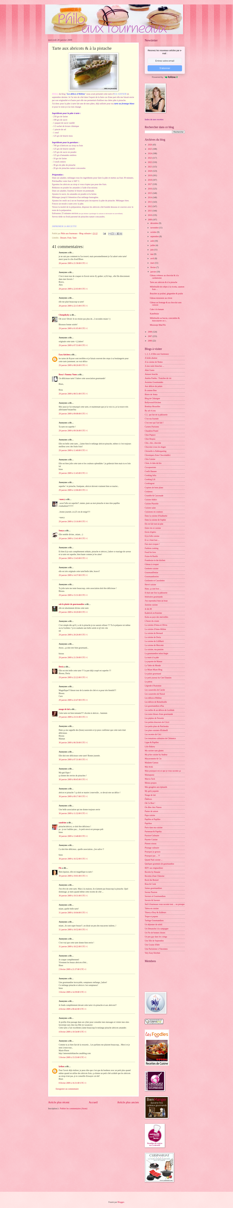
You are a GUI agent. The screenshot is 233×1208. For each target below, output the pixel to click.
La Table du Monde (153, 665)
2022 (150, 162)
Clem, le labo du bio (153, 463)
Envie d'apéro (150, 532)
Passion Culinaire (152, 835)
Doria (61, 667)
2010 (150, 215)
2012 (150, 206)
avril (152, 258)
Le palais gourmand (153, 674)
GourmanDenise (151, 572)
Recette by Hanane (152, 872)
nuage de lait (64, 709)
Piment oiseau (150, 843)
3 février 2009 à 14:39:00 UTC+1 (72, 992)
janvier (153, 272)
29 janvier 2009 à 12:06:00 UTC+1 (73, 490)
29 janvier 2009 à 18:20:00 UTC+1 (73, 612)
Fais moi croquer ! (152, 544)
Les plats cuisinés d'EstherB (156, 730)
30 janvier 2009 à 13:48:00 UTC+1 (73, 836)
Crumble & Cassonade (154, 496)
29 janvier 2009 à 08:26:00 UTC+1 (73, 365)
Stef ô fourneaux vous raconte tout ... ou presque (165, 904)
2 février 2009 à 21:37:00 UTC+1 (72, 969)
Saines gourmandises (153, 888)
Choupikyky (64, 315)
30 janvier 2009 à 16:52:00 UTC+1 (73, 859)
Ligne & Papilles (152, 742)
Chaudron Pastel (151, 431)
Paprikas (148, 823)
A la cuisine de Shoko (154, 362)
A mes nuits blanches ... (154, 366)
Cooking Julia (150, 475)
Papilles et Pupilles (152, 819)
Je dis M (148, 609)
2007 (150, 336)
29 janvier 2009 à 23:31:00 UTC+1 (73, 717)
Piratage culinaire (152, 848)
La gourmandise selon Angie (156, 653)
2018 (150, 180)
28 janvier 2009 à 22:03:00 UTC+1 (73, 289)
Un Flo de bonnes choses (155, 933)
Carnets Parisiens (152, 427)
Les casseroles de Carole (155, 690)
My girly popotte (152, 791)
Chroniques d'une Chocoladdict (157, 455)
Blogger (121, 1202)
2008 (150, 332)
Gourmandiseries (152, 576)
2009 (150, 220)
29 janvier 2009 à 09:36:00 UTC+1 (73, 430)
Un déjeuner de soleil (153, 924)
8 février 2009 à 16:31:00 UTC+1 (72, 1083)
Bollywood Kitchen (153, 402)
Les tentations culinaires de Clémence (160, 738)
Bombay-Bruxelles (152, 406)
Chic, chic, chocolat (153, 443)
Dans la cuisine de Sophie (155, 520)
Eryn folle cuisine (152, 536)
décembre (154, 223)
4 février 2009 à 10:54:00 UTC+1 (72, 1032)
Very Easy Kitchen (152, 953)
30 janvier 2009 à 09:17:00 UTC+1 (73, 796)
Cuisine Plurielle (151, 504)
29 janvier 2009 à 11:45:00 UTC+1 (73, 473)
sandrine (62, 822)
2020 (150, 171)
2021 (150, 167)
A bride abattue (151, 358)
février (153, 267)
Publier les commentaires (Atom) (73, 1108)
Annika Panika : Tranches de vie (158, 378)
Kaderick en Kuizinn (153, 613)
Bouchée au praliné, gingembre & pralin (166, 293)
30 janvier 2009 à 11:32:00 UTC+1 (73, 813)
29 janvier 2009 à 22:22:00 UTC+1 (73, 677)
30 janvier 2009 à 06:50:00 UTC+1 (73, 742)
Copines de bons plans (154, 487)
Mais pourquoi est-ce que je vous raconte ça (163, 771)
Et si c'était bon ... (152, 540)
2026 (150, 145)
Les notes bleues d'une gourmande (159, 714)
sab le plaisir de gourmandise (71, 604)
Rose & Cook (150, 884)
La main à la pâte (152, 657)
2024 (150, 153)
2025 (150, 149)
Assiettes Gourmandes (154, 382)
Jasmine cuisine (151, 605)
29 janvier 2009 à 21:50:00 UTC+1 (73, 657)
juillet (153, 245)
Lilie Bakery (150, 746)
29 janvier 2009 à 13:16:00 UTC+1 (73, 521)
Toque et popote (151, 916)
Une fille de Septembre (154, 941)
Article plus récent (58, 1102)
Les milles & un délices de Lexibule (159, 710)
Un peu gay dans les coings (156, 937)
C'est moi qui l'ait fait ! (154, 423)
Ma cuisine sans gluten (154, 750)
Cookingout (149, 483)
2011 (150, 211)
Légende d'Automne (153, 686)
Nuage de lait (150, 795)
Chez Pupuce (150, 435)
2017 (150, 184)
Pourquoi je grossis (152, 852)
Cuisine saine (150, 508)
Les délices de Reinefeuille (156, 702)
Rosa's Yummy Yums (68, 374)
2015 (150, 193)
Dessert (63, 238)
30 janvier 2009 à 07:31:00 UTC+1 (73, 759)
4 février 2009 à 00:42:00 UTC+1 (72, 1009)
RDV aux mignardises (154, 868)
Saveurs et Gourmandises (155, 896)
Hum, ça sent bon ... (153, 589)
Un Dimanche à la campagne (156, 929)
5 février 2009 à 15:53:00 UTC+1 (72, 1057)
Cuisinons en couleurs (154, 512)
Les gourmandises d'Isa (154, 706)
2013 (150, 202)
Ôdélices (148, 799)
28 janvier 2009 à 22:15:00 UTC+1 (73, 306)
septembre (154, 236)
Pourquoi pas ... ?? (152, 856)
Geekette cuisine (151, 568)
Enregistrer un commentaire (67, 1089)
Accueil (93, 1102)
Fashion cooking (151, 548)
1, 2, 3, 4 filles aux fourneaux (157, 354)
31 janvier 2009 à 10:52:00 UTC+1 (73, 929)
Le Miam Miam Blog (153, 670)
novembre (154, 228)
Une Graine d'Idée (152, 945)
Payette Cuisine (151, 839)
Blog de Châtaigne (152, 398)
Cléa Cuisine (150, 459)
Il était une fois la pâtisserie (156, 593)
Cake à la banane (157, 309)
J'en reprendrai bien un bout (156, 601)
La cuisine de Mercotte (154, 645)
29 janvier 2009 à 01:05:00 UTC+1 (73, 328)
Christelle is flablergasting (155, 451)
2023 (150, 158)
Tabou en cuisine (152, 908)
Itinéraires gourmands (154, 597)
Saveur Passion (151, 892)
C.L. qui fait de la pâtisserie (156, 415)
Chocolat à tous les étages (155, 447)
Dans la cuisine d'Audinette (156, 516)
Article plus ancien (128, 1102)
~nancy (62, 499)
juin (152, 250)
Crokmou (148, 491)
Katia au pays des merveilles (156, 617)
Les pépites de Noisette (154, 718)
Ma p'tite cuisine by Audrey (156, 755)
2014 (150, 197)
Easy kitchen (64, 354)
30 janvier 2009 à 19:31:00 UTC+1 (73, 896)
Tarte (74, 238)
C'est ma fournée (152, 419)
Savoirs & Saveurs (152, 900)
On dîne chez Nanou (153, 807)
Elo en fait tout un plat (154, 524)
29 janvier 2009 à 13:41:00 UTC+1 (73, 538)
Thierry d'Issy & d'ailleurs (155, 912)
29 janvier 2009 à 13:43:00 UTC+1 (73, 558)
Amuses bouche (151, 374)
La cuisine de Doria (153, 637)
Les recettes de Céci (153, 734)
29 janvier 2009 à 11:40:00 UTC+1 (73, 450)
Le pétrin (148, 682)
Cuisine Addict (151, 500)
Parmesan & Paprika (153, 831)
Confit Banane (151, 471)
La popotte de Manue (153, 661)
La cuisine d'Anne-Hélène (155, 629)
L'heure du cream (152, 621)
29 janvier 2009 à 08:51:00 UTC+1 (73, 394)
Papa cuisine (150, 815)
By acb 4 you (150, 411)
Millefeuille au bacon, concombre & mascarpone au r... (165, 319)
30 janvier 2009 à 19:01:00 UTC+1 (73, 876)
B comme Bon (151, 390)
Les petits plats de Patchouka (157, 726)
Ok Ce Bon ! (150, 803)
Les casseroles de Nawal (155, 694)
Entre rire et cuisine (153, 528)
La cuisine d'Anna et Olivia (156, 625)
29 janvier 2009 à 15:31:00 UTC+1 (73, 595)
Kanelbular (154, 314)
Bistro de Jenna (151, 394)
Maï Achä (149, 767)
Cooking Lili (150, 479)
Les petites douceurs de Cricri (157, 722)
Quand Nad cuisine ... (154, 860)
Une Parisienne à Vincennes (156, 949)
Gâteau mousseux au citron (161, 298)
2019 (150, 175)
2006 (150, 341)
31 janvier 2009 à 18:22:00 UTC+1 (73, 946)
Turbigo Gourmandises (154, 920)
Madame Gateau (151, 763)
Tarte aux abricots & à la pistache (163, 282)
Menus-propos (151, 783)
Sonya (61, 530)
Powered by (165, 77)
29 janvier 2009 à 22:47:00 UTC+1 (73, 700)
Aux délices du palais (153, 386)
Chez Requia (150, 439)
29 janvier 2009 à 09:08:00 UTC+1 (73, 414)
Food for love (150, 552)
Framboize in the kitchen (155, 560)
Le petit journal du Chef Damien (158, 678)
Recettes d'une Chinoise (154, 876)
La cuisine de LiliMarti (154, 641)
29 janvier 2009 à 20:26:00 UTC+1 (73, 635)
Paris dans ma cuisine (153, 827)
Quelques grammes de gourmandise (159, 864)
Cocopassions (150, 467)
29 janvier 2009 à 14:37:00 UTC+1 (73, 575)
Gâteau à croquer (152, 564)
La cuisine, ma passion (154, 649)
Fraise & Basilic (151, 556)
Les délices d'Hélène (153, 698)
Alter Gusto (149, 370)
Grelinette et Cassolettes (155, 580)
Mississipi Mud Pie (158, 325)
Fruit (69, 238)
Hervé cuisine (150, 584)
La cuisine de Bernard (154, 633)
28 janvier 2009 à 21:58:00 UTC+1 (73, 263)
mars (152, 263)
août (152, 241)
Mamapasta (149, 775)
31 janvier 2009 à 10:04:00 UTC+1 (73, 913)
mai (152, 254)
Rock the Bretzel (152, 880)
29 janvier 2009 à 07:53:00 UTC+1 (73, 345)
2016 (150, 189)
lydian (61, 1066)
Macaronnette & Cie (153, 759)
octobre (153, 232)
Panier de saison (151, 811)
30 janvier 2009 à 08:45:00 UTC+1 (73, 779)
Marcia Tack (150, 779)
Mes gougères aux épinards (156, 787)
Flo (60, 868)
